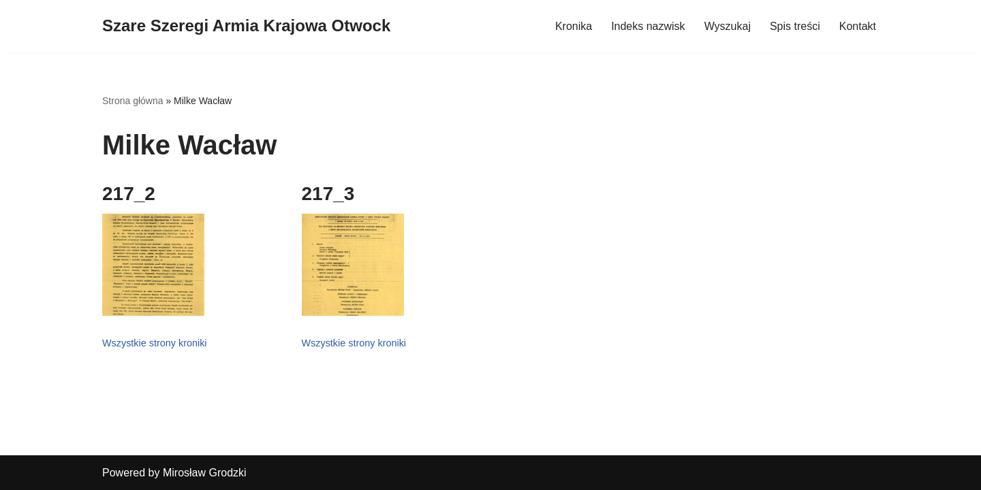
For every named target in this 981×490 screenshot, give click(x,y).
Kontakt (857, 26)
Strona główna (133, 100)
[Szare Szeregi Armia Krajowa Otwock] (246, 26)
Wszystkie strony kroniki (154, 343)
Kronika (573, 26)
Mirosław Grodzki (205, 472)
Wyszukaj (727, 26)
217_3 (328, 193)
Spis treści (795, 26)
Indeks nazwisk (648, 26)
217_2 (128, 193)
